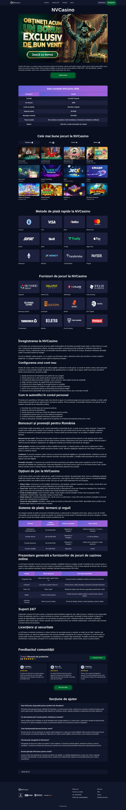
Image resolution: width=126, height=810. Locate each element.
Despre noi (75, 789)
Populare (29, 142)
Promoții (64, 2)
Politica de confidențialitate (80, 797)
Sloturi (97, 142)
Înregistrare (111, 2)
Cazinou (46, 2)
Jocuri (72, 2)
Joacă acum (63, 75)
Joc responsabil (76, 794)
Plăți (98, 792)
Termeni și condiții (77, 792)
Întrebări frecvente (102, 797)
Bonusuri (99, 789)
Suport (99, 794)
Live (51, 142)
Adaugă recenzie (97, 657)
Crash (74, 142)
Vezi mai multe (63, 687)
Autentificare (101, 2)
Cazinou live (55, 2)
